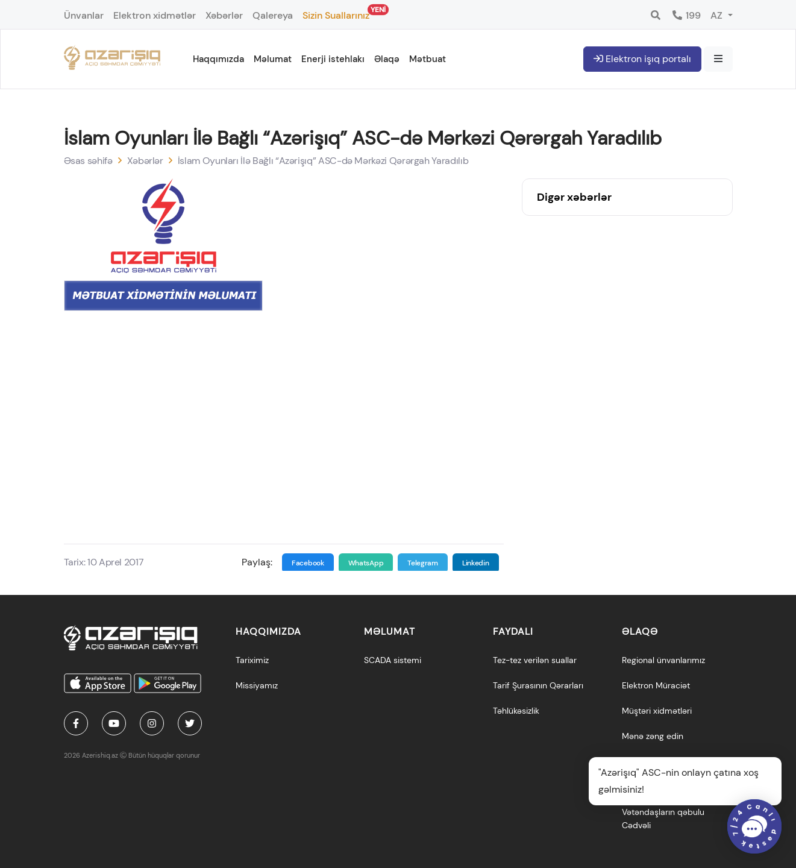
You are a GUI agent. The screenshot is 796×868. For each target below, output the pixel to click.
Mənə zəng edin (652, 736)
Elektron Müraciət (656, 685)
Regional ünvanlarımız (663, 660)
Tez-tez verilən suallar (535, 660)
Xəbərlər (224, 15)
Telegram (422, 563)
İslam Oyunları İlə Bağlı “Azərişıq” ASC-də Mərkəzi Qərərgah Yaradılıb (323, 160)
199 (686, 15)
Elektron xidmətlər (154, 15)
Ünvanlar (84, 15)
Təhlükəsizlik (516, 710)
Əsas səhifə (88, 160)
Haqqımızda (218, 59)
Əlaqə (387, 59)
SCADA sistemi (392, 660)
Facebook (308, 563)
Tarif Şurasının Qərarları (538, 685)
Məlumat (273, 59)
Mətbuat (427, 59)
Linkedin (475, 563)
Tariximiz (252, 660)
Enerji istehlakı (333, 59)
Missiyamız (257, 685)
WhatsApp (366, 563)
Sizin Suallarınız (335, 13)
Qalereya (272, 15)
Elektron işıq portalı (642, 58)
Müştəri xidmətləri (657, 710)
